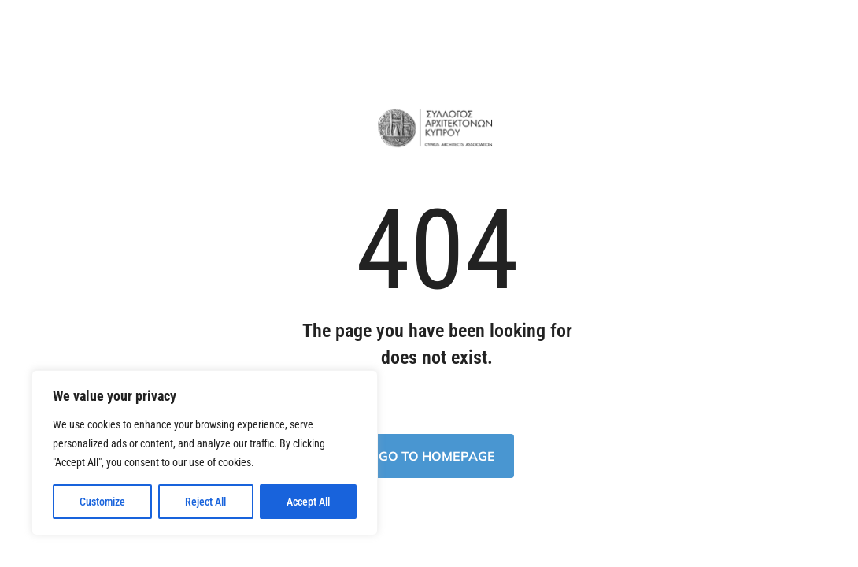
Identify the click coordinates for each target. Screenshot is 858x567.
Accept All (308, 501)
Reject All (205, 501)
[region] (204, 453)
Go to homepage (437, 456)
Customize (102, 501)
